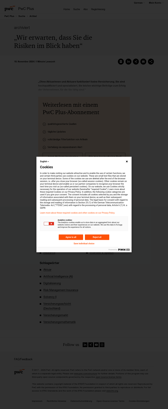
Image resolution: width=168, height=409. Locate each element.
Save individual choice (84, 243)
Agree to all (71, 237)
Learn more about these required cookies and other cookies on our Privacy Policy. (77, 213)
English (44, 161)
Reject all (97, 237)
